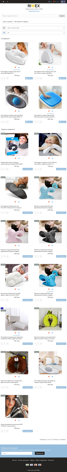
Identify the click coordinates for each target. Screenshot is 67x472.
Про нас (14, 460)
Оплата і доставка (23, 460)
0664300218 (34, 11)
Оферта (32, 460)
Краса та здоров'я (8, 21)
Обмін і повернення (41, 460)
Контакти (51, 460)
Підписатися (39, 453)
